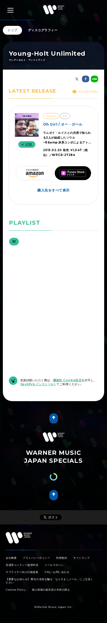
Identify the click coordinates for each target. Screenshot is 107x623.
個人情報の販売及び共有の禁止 (51, 589)
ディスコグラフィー (43, 30)
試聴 (26, 144)
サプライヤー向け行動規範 (22, 572)
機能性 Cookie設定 (67, 380)
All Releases (85, 91)
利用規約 (61, 557)
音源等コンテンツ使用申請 (22, 564)
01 (14, 241)
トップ (12, 30)
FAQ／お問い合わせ (57, 572)
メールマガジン (54, 564)
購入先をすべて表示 (53, 190)
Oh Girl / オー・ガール (62, 124)
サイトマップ (81, 557)
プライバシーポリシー (36, 557)
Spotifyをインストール (37, 384)
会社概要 (11, 557)
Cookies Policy (16, 589)
